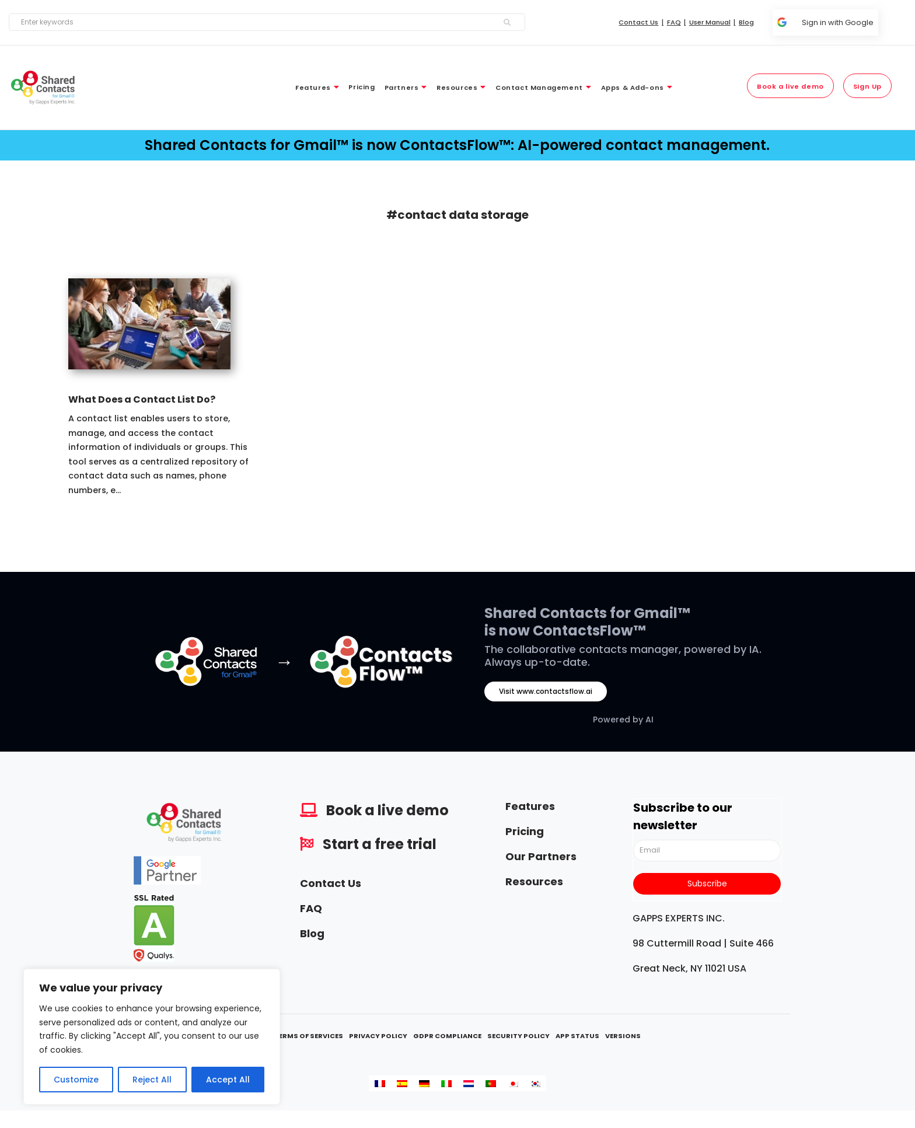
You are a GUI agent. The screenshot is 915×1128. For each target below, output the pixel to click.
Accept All (228, 1079)
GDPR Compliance (447, 1035)
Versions (623, 1035)
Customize (76, 1079)
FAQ (311, 908)
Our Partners (541, 856)
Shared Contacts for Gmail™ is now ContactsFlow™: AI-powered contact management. (457, 145)
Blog (312, 933)
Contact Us (330, 883)
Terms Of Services (308, 1035)
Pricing (524, 831)
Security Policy (518, 1035)
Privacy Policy (378, 1035)
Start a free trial (379, 844)
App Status (577, 1035)
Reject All (152, 1079)
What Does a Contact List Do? (141, 399)
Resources (534, 881)
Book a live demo (387, 810)
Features (530, 806)
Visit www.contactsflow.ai (545, 691)
